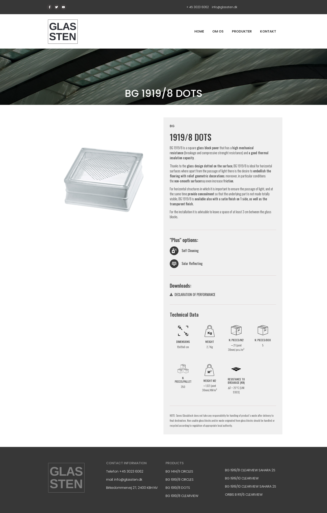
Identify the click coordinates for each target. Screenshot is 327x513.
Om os (218, 31)
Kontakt (268, 31)
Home (199, 31)
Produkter (242, 31)
